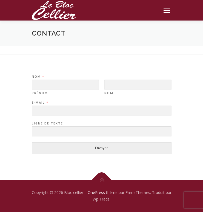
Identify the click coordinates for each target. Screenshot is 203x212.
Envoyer (101, 148)
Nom (38, 77)
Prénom (40, 93)
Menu (166, 10)
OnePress (96, 192)
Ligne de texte (47, 123)
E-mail (40, 102)
